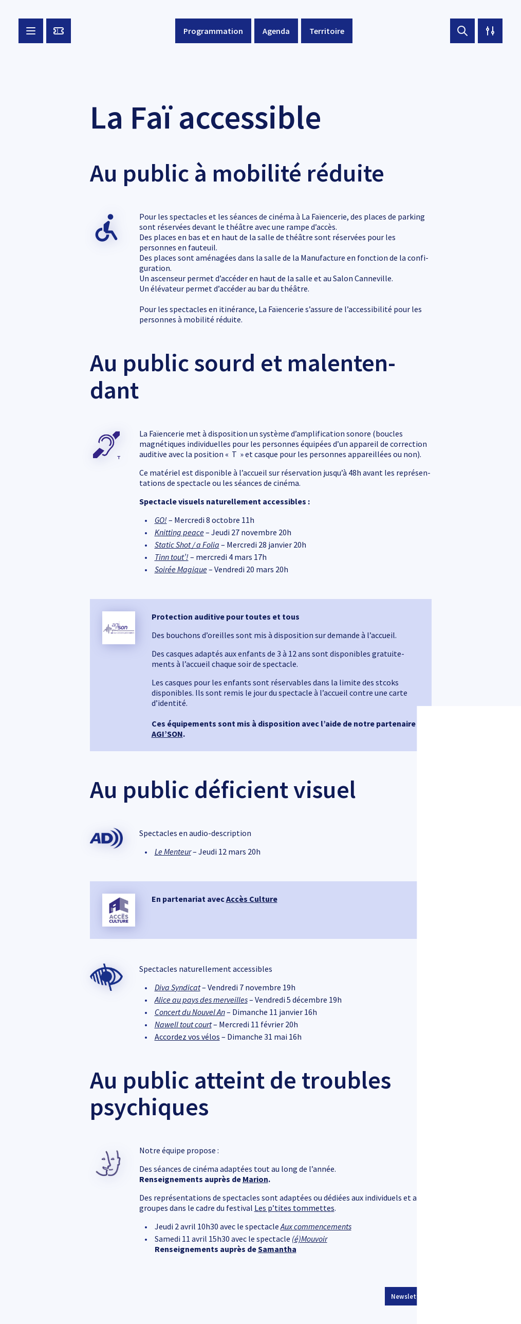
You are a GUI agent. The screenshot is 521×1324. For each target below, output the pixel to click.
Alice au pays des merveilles (201, 999)
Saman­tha (277, 1249)
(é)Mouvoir (309, 1239)
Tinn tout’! (172, 557)
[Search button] (462, 31)
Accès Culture (251, 899)
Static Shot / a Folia (187, 544)
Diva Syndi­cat (177, 987)
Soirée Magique (181, 569)
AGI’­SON (167, 734)
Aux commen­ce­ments (316, 1226)
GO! (161, 520)
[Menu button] (30, 31)
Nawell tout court (183, 1024)
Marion (255, 1179)
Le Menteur (173, 851)
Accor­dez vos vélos (187, 1036)
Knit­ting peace (179, 532)
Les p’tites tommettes (294, 1208)
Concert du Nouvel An (190, 1012)
